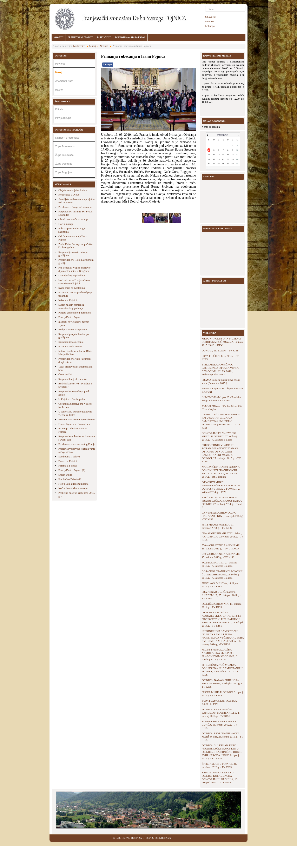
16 (233, 155)
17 (237, 155)
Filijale (59, 109)
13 (219, 155)
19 (214, 159)
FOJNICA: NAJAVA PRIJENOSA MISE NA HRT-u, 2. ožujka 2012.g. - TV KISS (222, 683)
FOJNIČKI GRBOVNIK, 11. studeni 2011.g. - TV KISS (222, 605)
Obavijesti (210, 16)
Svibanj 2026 (222, 135)
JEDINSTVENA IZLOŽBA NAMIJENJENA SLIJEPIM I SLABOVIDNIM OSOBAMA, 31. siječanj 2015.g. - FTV (220, 654)
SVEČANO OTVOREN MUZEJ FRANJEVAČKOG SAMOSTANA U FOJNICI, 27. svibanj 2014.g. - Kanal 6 (222, 502)
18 (209, 159)
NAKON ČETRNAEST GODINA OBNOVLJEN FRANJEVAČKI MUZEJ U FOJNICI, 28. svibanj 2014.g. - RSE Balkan (220, 471)
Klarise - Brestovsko (67, 137)
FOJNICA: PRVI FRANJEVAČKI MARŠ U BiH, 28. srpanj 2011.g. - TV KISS (222, 736)
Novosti (104, 45)
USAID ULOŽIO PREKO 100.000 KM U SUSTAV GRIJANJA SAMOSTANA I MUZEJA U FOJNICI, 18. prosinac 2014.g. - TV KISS (221, 421)
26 (214, 164)
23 (233, 159)
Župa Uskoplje (63, 163)
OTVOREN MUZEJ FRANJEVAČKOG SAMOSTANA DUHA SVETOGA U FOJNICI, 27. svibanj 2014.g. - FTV (221, 487)
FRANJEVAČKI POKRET (80, 37)
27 (219, 164)
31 (237, 164)
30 (233, 164)
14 (223, 155)
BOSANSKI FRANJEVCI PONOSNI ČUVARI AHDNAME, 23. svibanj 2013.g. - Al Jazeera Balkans (222, 574)
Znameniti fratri (64, 81)
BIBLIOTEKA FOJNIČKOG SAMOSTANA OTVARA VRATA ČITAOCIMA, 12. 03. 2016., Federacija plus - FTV (220, 369)
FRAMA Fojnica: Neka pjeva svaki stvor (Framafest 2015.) (221, 381)
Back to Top (240, 837)
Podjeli (107, 64)
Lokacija (209, 25)
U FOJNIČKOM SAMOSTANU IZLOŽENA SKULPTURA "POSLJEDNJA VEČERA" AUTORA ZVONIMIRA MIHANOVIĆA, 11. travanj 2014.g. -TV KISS (223, 637)
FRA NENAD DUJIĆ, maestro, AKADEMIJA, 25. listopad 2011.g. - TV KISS (221, 595)
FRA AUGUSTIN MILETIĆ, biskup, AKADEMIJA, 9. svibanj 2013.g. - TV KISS (223, 536)
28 (223, 164)
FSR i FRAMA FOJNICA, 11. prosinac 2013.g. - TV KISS (218, 526)
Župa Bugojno (63, 172)
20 (219, 159)
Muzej (92, 45)
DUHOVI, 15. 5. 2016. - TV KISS (220, 350)
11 (209, 155)
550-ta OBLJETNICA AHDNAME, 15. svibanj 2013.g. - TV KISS (221, 555)
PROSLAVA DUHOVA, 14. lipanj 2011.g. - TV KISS (220, 585)
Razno (59, 89)
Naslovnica (79, 45)
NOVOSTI (59, 37)
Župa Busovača (64, 155)
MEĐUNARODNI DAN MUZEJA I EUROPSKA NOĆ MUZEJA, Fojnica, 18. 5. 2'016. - (222, 342)
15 (228, 155)
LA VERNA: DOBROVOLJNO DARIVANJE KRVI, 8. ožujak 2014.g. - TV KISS (222, 516)
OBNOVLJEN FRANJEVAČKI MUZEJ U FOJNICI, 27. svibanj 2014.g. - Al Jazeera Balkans (219, 436)
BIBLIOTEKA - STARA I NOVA (130, 37)
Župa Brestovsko (65, 146)
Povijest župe (63, 118)
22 (228, 159)
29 (228, 164)
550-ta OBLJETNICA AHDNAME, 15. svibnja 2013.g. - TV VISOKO (221, 547)
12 (214, 155)
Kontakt (209, 21)
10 (237, 150)
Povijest (60, 63)
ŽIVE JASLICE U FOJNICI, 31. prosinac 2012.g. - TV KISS (219, 765)
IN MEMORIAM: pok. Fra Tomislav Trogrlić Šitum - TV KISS (222, 399)
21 (223, 159)
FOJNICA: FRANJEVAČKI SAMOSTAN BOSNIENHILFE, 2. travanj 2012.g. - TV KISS (220, 713)
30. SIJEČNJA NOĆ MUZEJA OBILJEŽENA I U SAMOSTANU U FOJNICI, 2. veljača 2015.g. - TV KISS (222, 669)
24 (237, 159)
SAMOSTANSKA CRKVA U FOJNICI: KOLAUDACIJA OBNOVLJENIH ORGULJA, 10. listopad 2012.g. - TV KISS (220, 777)
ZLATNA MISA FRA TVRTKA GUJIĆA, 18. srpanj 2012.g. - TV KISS (220, 724)
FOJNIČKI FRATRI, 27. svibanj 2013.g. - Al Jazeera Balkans (219, 564)
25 (209, 164)
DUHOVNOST (104, 37)
